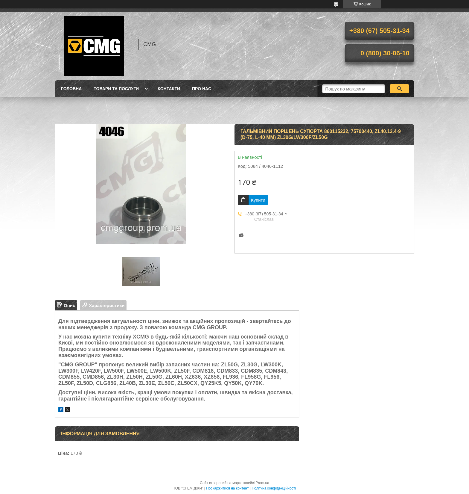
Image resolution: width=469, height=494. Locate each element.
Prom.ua (262, 483)
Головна (71, 88)
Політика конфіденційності (274, 488)
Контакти (169, 88)
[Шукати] (399, 88)
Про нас (201, 88)
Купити (258, 200)
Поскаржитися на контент (227, 488)
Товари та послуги (116, 88)
